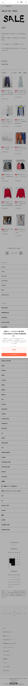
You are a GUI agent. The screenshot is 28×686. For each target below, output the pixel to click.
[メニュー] (26, 2)
